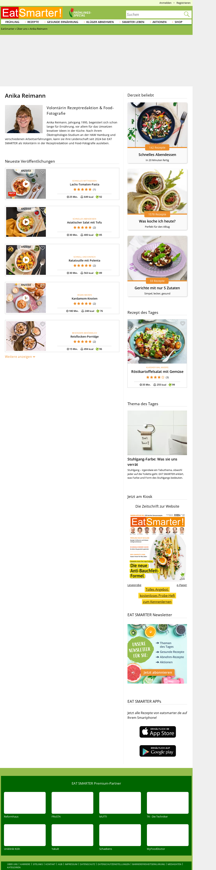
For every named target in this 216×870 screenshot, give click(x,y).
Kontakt (50, 864)
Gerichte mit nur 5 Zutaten (157, 288)
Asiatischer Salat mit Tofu (84, 222)
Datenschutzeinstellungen (114, 864)
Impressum (71, 864)
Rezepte (33, 22)
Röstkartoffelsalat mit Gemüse (157, 371)
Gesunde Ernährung (62, 22)
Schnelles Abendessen (157, 154)
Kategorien (13, 867)
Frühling (12, 22)
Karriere (25, 864)
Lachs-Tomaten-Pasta (84, 184)
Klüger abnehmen (100, 22)
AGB (60, 864)
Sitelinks (38, 864)
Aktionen (159, 22)
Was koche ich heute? (157, 221)
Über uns (12, 864)
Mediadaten (174, 864)
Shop (178, 22)
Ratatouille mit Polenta (84, 260)
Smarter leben (133, 22)
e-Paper (182, 585)
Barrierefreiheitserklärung (148, 864)
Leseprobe (134, 585)
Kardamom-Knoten (84, 298)
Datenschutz (87, 864)
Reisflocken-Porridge (84, 336)
